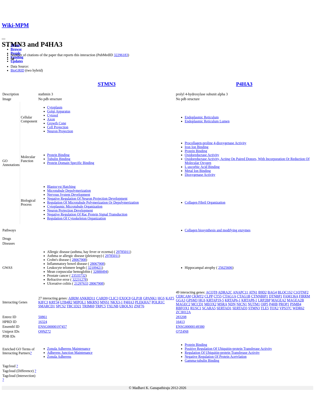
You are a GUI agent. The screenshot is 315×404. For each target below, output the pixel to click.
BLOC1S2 (285, 292)
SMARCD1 (46, 306)
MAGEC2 (183, 304)
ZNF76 (139, 306)
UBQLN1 (126, 306)
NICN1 (242, 304)
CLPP (208, 296)
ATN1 (253, 292)
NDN (232, 304)
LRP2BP (264, 300)
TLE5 (265, 308)
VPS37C (285, 308)
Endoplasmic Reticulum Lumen (207, 121)
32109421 (95, 267)
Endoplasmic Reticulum (202, 117)
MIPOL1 (79, 302)
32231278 (79, 279)
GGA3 (180, 300)
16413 (180, 322)
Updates (17, 61)
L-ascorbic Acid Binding (202, 167)
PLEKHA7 (143, 302)
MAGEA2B (295, 300)
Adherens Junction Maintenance (70, 352)
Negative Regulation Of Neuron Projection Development (87, 198)
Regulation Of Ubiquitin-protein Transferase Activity (222, 352)
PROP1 (284, 304)
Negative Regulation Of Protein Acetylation (215, 356)
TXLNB (112, 306)
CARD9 (102, 298)
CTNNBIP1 (259, 296)
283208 (181, 317)
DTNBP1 (275, 296)
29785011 (123, 252)
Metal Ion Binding (198, 171)
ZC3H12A (183, 312)
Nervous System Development (68, 194)
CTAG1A (229, 296)
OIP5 (264, 304)
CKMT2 (198, 296)
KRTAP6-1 (233, 300)
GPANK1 (150, 298)
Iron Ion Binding (196, 147)
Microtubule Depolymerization (69, 190)
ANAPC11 (240, 292)
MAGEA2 (278, 300)
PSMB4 (295, 304)
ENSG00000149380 (190, 326)
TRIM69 (88, 306)
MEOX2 (210, 304)
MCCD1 (197, 304)
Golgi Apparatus (58, 111)
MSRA (222, 304)
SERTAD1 (224, 308)
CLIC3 (113, 298)
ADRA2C (225, 292)
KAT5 (170, 298)
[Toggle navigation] (3, 39)
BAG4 (272, 292)
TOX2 (274, 308)
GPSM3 (192, 300)
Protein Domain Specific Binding (70, 163)
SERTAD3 (239, 308)
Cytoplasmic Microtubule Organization (74, 206)
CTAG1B (243, 296)
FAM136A (290, 296)
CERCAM (183, 296)
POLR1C (158, 302)
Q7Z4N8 (182, 331)
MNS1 (104, 302)
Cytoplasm (54, 107)
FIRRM (304, 296)
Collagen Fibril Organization (205, 202)
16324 (42, 322)
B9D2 (262, 292)
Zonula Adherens (59, 356)
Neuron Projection (60, 131)
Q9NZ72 (44, 331)
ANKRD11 (87, 298)
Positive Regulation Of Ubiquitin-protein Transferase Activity (228, 349)
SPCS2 (61, 306)
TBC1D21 (74, 306)
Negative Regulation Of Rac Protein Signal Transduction (87, 214)
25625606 (225, 267)
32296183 (121, 55)
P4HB (273, 304)
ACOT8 (211, 292)
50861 (42, 317)
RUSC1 (195, 308)
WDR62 (298, 308)
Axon (51, 119)
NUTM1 (254, 304)
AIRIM (73, 298)
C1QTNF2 (300, 292)
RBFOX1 (182, 308)
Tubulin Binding (58, 159)
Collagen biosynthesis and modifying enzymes (217, 230)
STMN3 (106, 84)
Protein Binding (58, 155)
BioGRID (17, 70)
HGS (161, 298)
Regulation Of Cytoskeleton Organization (76, 218)
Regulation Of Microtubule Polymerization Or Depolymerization (93, 202)
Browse (16, 49)
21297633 (81, 283)
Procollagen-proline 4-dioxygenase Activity (215, 143)
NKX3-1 (116, 302)
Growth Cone (56, 123)
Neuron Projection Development (70, 210)
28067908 (79, 260)
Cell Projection (57, 127)
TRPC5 (100, 306)
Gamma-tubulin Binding (202, 360)
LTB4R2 (66, 302)
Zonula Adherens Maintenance (68, 349)
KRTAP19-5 (215, 300)
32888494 (100, 271)
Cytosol (52, 115)
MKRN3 (93, 302)
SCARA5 (209, 308)
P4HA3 (244, 84)
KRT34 (54, 302)
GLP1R (137, 298)
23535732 (78, 275)
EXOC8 (125, 298)
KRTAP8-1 (249, 300)
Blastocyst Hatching (61, 186)
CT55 (218, 296)
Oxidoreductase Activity (202, 155)
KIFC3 (43, 302)
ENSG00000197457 (52, 326)
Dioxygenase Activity (200, 175)
